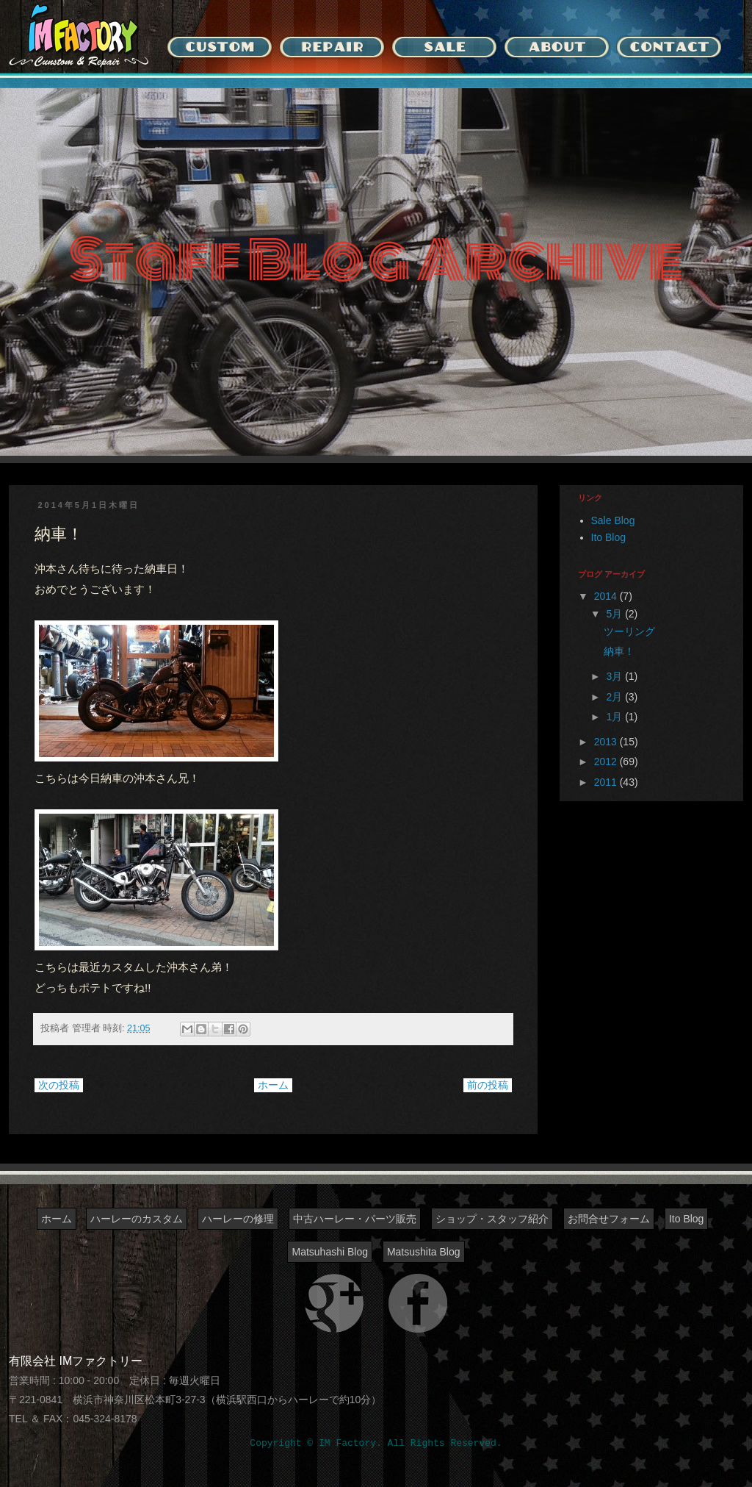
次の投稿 (58, 1085)
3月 (615, 676)
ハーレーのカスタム (136, 1219)
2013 (607, 742)
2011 (607, 782)
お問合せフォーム (609, 1219)
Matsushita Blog (423, 1252)
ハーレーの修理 (238, 1219)
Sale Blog (613, 520)
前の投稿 (487, 1085)
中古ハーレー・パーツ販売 (354, 1219)
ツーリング (629, 631)
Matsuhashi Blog (330, 1252)
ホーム (273, 1085)
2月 (615, 697)
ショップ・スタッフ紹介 (492, 1219)
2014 (607, 596)
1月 (615, 717)
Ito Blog (608, 537)
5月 (615, 614)
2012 (607, 761)
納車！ (619, 651)
